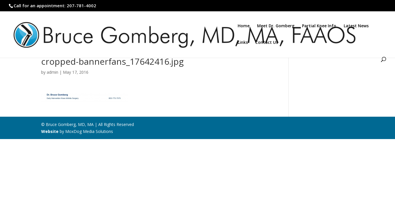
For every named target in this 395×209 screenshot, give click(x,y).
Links (243, 42)
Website (50, 131)
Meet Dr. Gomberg (275, 26)
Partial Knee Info (319, 26)
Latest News (356, 26)
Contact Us (266, 42)
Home (244, 26)
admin (52, 72)
